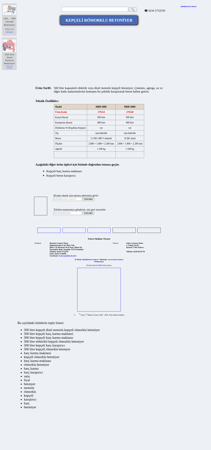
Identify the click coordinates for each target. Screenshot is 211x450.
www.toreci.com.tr (115, 259)
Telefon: (53, 251)
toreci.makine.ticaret (67, 256)
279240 (129, 112)
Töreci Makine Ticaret (99, 238)
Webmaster (99, 261)
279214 (101, 112)
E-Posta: (78, 259)
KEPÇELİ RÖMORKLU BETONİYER (98, 20)
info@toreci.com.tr (189, 6)
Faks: (52, 254)
